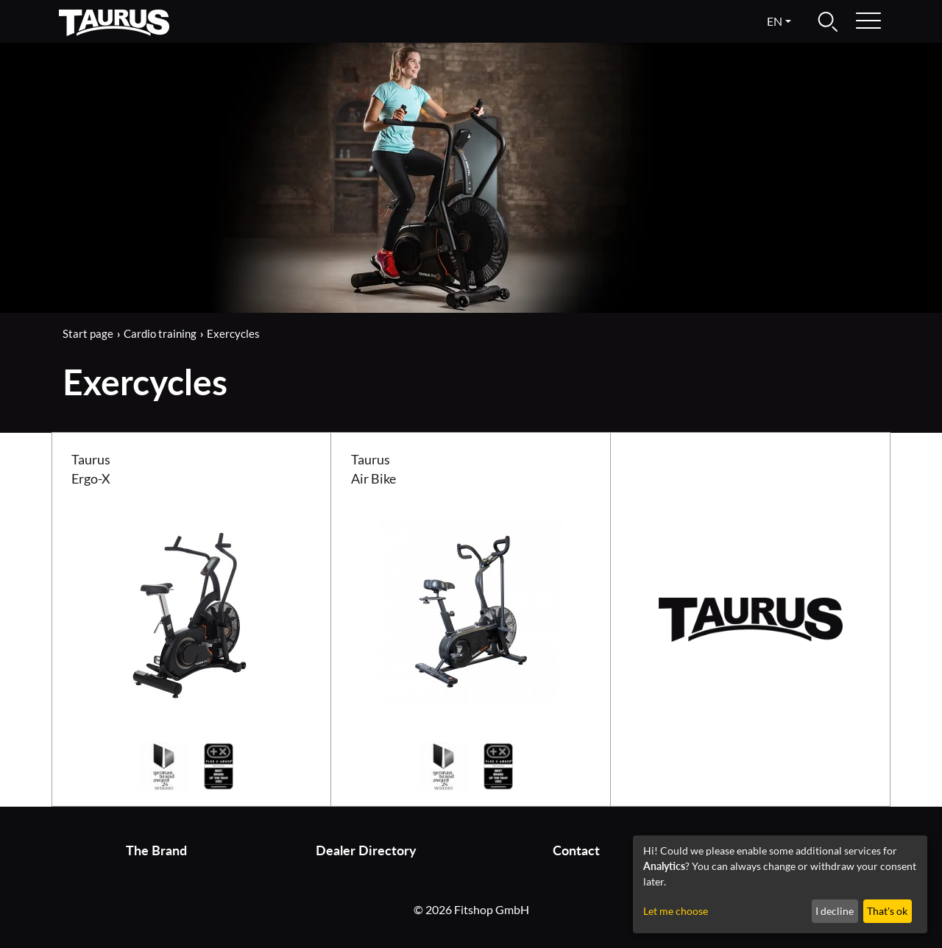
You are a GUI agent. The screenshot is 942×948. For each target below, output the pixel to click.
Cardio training (160, 333)
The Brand (156, 850)
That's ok (887, 911)
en (774, 21)
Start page (88, 333)
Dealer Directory (366, 850)
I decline (834, 911)
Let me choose (675, 911)
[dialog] (780, 884)
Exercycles (233, 333)
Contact (576, 850)
